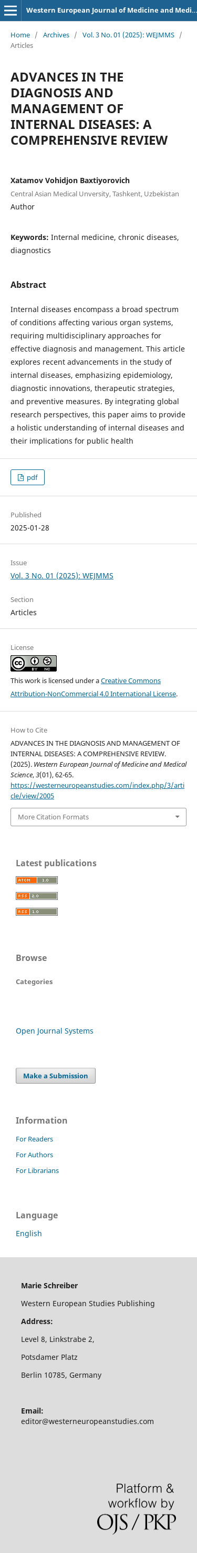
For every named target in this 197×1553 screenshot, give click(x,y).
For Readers (34, 1139)
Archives (56, 34)
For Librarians (37, 1170)
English (29, 1233)
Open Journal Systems (55, 1031)
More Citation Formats (53, 816)
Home (20, 34)
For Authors (34, 1154)
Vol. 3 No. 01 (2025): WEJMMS (128, 34)
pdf (31, 477)
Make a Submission (55, 1075)
